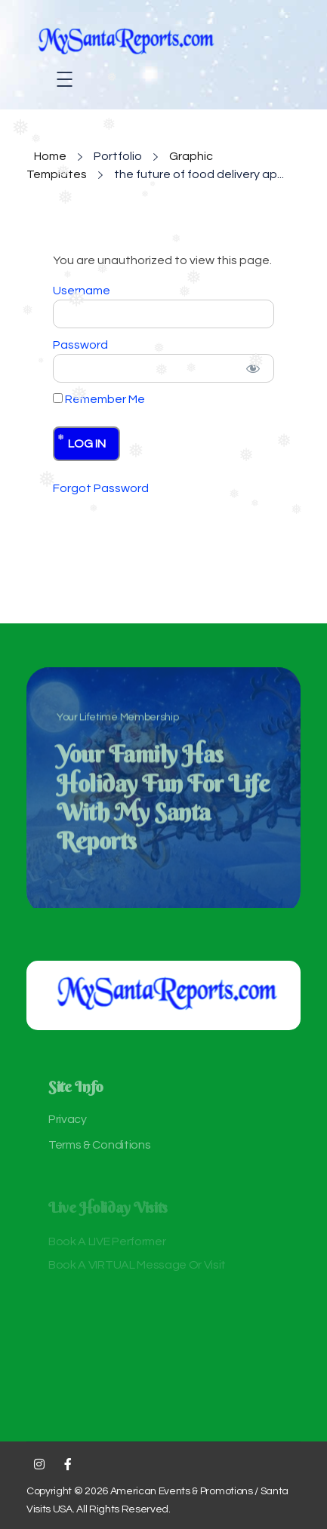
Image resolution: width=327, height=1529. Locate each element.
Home (50, 156)
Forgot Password (101, 488)
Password (80, 345)
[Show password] (253, 368)
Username (81, 291)
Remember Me (99, 399)
